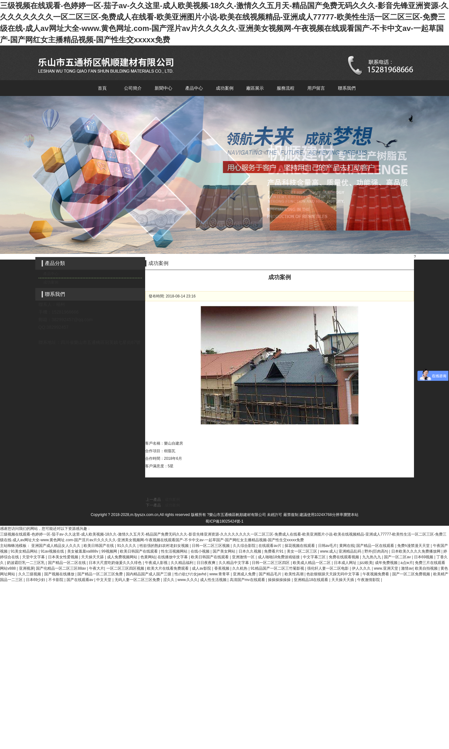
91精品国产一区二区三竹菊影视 (278, 568)
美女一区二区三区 (302, 551)
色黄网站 (148, 557)
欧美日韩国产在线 (99, 545)
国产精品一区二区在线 (67, 562)
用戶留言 (316, 88)
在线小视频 (200, 551)
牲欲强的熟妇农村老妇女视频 (164, 545)
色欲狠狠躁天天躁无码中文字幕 (333, 574)
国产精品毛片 (270, 574)
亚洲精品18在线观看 (311, 580)
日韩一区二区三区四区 (271, 562)
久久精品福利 (182, 562)
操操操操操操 (280, 580)
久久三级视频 (30, 574)
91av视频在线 (53, 551)
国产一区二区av (398, 557)
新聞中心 (163, 88)
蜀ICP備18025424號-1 (224, 521)
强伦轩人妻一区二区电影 (328, 568)
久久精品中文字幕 (234, 562)
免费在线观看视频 (344, 557)
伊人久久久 (362, 568)
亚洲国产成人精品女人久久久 (56, 545)
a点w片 (406, 562)
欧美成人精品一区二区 (312, 562)
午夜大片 (96, 568)
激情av (407, 568)
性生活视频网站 (174, 551)
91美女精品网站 (25, 551)
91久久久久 (127, 545)
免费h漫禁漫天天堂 (414, 545)
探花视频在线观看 (300, 545)
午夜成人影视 (156, 562)
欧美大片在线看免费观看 (168, 568)
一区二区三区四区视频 (125, 568)
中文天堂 (104, 580)
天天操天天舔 (93, 557)
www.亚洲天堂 (386, 568)
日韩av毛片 (327, 545)
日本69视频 (424, 557)
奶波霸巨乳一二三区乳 (26, 562)
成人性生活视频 (213, 580)
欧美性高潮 (294, 574)
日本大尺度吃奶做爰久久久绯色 (116, 562)
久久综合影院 (245, 545)
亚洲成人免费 (245, 574)
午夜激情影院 (369, 580)
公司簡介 (133, 88)
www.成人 (328, 551)
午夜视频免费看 (376, 574)
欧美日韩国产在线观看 (139, 551)
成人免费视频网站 (122, 557)
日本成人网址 (345, 562)
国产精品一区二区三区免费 (100, 574)
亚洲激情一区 (244, 557)
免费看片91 (274, 551)
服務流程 (285, 88)
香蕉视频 (222, 568)
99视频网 (109, 551)
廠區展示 (255, 88)
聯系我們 (347, 88)
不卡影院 (56, 580)
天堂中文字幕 (34, 557)
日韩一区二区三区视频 (211, 545)
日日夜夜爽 (206, 562)
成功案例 (224, 88)
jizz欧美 (366, 562)
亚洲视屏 (26, 568)
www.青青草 (220, 574)
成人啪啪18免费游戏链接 (279, 557)
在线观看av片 (270, 545)
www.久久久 (188, 580)
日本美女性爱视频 (63, 557)
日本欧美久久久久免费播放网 (416, 551)
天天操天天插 (343, 580)
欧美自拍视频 (427, 568)
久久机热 (240, 568)
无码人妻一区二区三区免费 (138, 580)
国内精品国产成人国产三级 (149, 574)
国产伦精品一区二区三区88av (61, 568)
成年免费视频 (387, 562)
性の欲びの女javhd (190, 574)
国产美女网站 (224, 551)
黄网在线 (346, 545)
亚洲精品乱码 (350, 551)
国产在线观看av (80, 580)
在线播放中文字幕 (173, 557)
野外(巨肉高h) (376, 551)
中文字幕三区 (315, 557)
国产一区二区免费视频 (411, 574)
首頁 (102, 88)
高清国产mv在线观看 (248, 580)
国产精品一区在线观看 (375, 545)
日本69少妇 (36, 580)
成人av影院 (202, 568)
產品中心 (194, 88)
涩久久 (169, 580)
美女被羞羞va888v (83, 551)
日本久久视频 (250, 551)
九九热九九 (372, 557)
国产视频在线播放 (59, 574)
